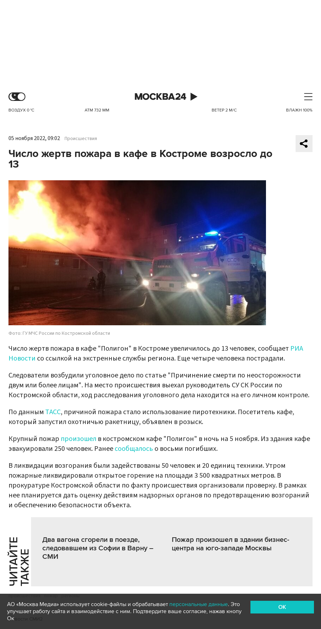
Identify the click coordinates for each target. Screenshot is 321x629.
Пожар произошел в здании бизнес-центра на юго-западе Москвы (230, 544)
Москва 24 (160, 97)
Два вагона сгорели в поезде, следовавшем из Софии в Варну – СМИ (97, 548)
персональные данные (198, 604)
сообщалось (134, 449)
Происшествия (81, 138)
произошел (78, 439)
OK (282, 607)
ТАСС (53, 412)
